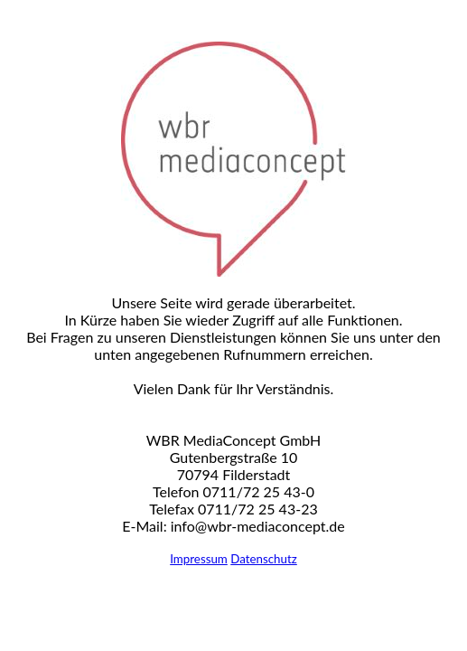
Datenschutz (263, 559)
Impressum (199, 559)
